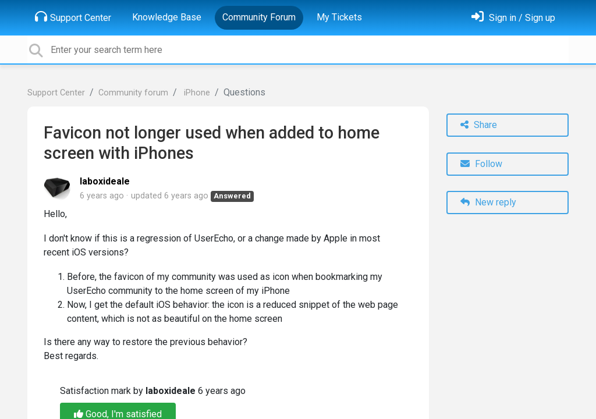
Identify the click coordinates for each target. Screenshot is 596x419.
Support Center (73, 16)
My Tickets (339, 17)
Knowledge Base (166, 17)
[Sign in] (513, 18)
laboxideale (105, 181)
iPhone (196, 93)
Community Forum (259, 17)
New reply (488, 202)
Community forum (133, 93)
